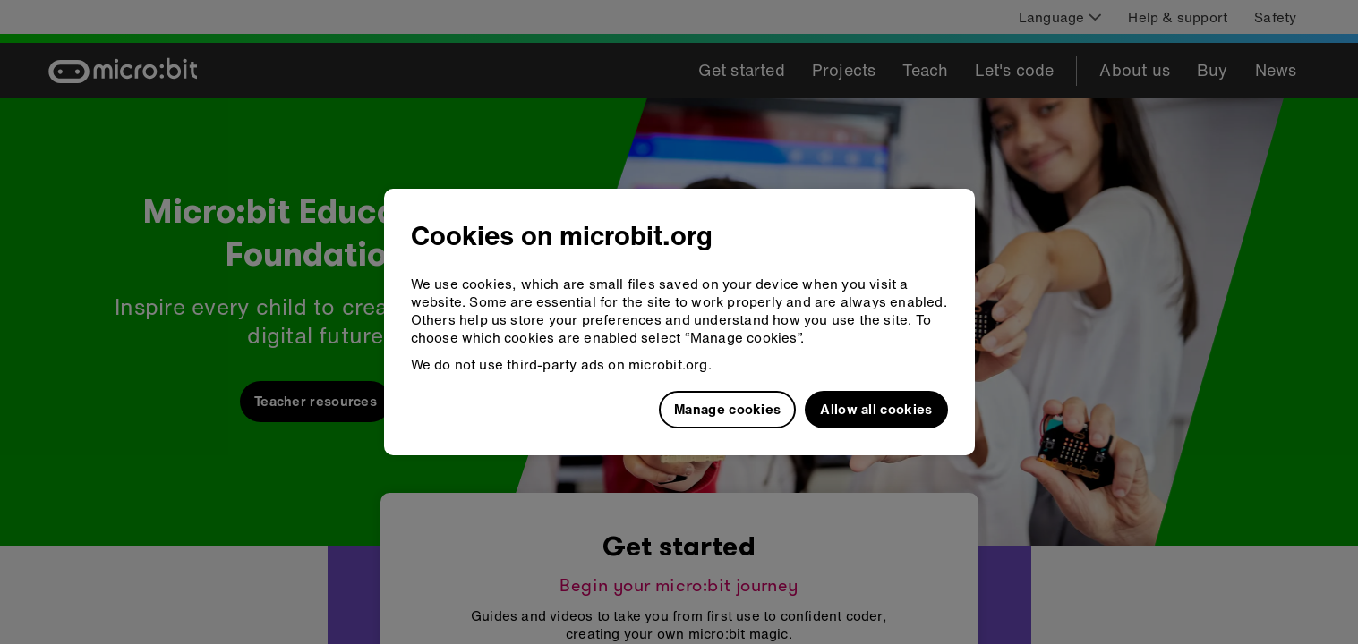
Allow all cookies (876, 409)
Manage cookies (727, 409)
